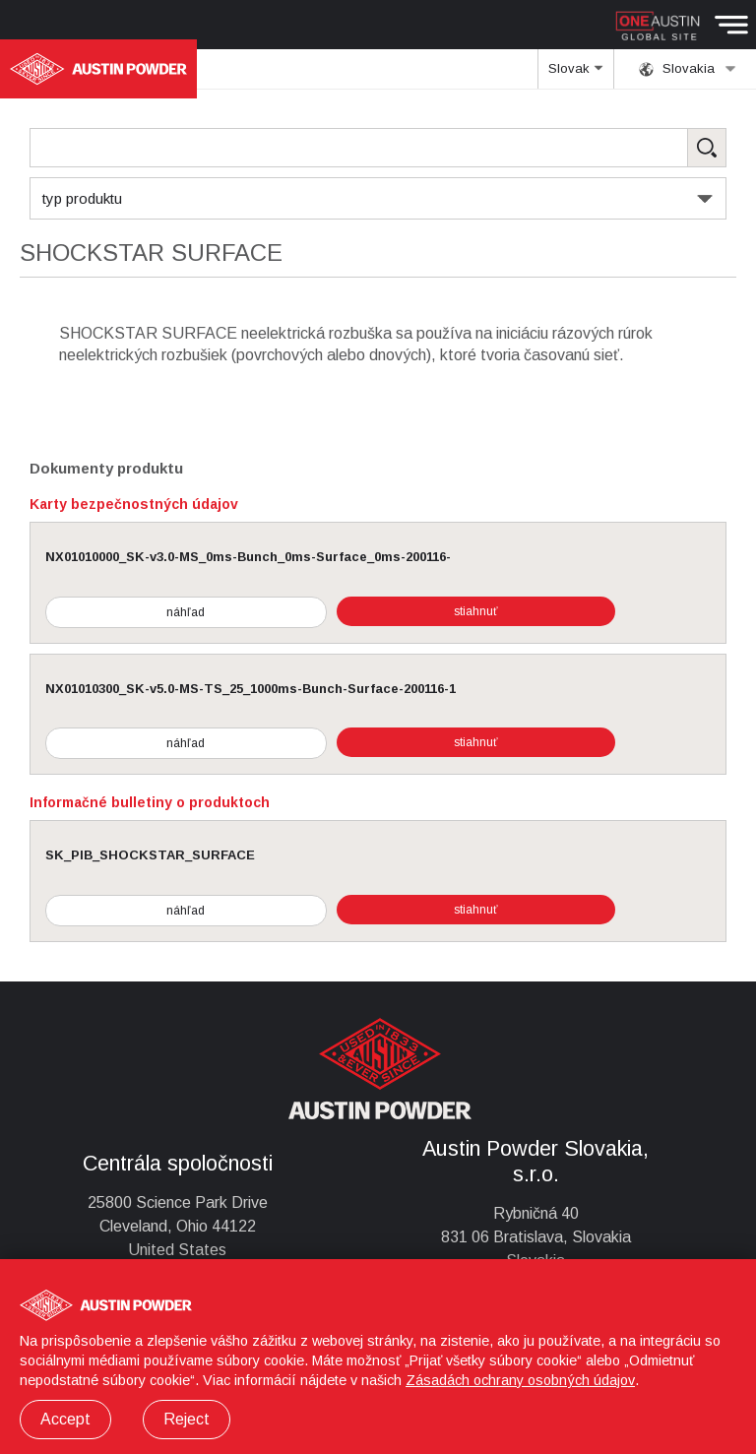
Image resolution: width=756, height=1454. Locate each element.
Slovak (575, 75)
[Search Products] (378, 147)
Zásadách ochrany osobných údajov (520, 1380)
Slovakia (687, 69)
